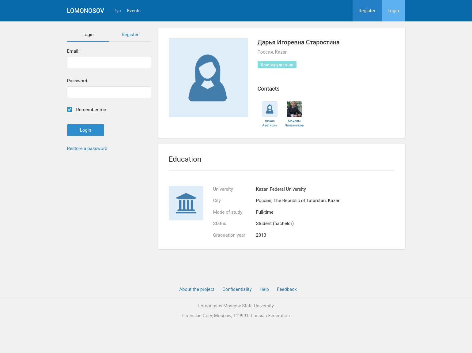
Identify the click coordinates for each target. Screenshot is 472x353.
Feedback (287, 289)
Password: (78, 81)
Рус (117, 11)
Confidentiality (237, 289)
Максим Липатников (294, 123)
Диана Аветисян (269, 123)
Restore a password (87, 148)
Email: (73, 51)
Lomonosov (85, 11)
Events (134, 11)
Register (367, 10)
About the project (196, 289)
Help (264, 289)
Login (393, 10)
